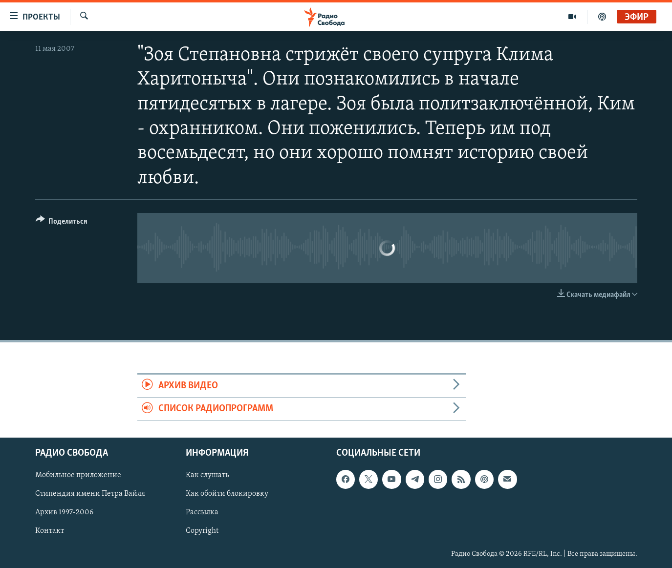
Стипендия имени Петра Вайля (90, 494)
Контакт (49, 531)
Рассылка (202, 512)
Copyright (202, 531)
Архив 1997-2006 (64, 512)
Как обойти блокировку (227, 494)
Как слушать (207, 475)
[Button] (62, 223)
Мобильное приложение (78, 475)
